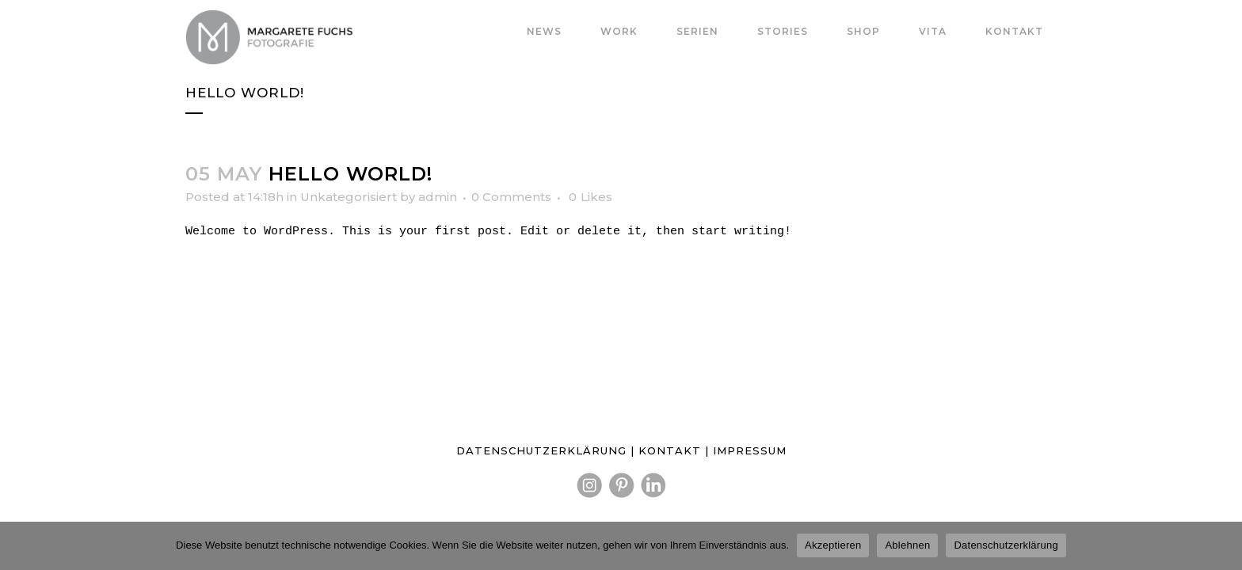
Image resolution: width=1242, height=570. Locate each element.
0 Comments (511, 196)
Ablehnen (907, 545)
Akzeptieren (833, 545)
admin (437, 196)
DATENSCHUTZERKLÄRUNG (541, 450)
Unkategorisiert (348, 196)
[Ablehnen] (1222, 545)
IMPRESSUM (750, 450)
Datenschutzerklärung (1005, 545)
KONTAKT (671, 450)
